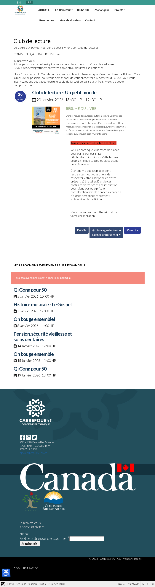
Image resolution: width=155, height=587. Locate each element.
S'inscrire (132, 230)
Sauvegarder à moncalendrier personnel (106, 232)
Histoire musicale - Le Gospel (42, 304)
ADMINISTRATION (26, 568)
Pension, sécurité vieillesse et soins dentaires (43, 336)
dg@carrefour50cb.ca (33, 452)
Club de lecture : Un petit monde (64, 92)
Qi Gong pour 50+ (31, 290)
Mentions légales (132, 558)
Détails (81, 230)
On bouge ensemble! (34, 319)
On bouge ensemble (34, 354)
